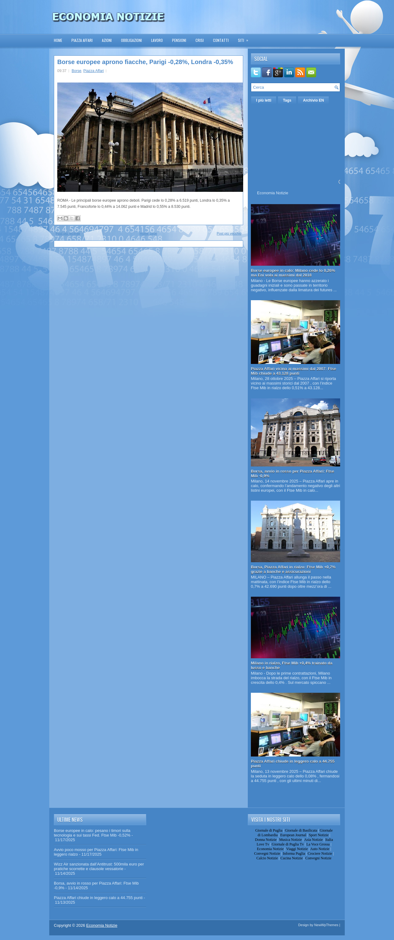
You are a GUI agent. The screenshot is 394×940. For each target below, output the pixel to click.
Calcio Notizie (267, 858)
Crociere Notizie (320, 853)
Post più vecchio (229, 233)
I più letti (263, 100)
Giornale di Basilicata (301, 830)
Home (58, 40)
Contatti (221, 40)
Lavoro (157, 40)
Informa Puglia (294, 853)
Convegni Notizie (267, 853)
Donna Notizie (265, 839)
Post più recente (68, 233)
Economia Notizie (272, 193)
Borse (76, 71)
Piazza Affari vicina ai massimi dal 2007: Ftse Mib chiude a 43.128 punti (293, 371)
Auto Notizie (319, 849)
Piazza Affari (82, 40)
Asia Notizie (313, 839)
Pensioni (179, 40)
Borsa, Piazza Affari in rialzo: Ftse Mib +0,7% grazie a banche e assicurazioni (293, 569)
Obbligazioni (131, 40)
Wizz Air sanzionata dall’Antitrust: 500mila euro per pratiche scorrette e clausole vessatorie (99, 866)
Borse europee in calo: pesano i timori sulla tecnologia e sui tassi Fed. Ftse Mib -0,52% (92, 832)
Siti (245, 38)
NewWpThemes (326, 925)
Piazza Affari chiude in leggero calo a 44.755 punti (98, 897)
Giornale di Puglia (268, 830)
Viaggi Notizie (297, 849)
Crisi (199, 40)
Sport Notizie (318, 835)
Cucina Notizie (291, 858)
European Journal (293, 835)
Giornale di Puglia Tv (288, 844)
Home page (148, 233)
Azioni (107, 40)
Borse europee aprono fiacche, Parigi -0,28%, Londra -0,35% (145, 62)
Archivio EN (313, 100)
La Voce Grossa (318, 844)
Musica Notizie (290, 839)
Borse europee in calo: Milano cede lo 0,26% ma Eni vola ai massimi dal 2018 (293, 272)
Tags (287, 100)
